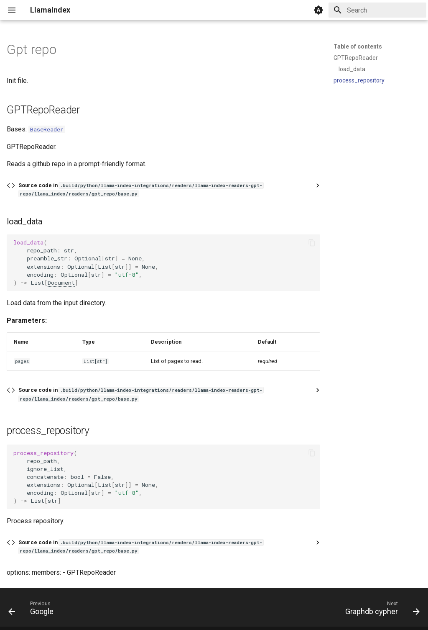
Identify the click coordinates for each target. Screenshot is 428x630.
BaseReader (47, 129)
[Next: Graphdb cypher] (380, 610)
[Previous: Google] (33, 610)
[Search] (377, 10)
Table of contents (358, 46)
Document (61, 282)
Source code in (140, 189)
